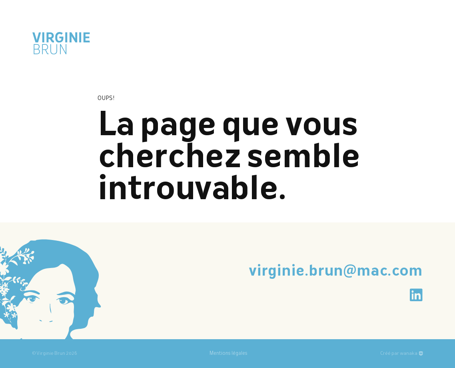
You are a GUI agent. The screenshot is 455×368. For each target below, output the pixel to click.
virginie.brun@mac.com (336, 271)
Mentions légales (228, 353)
